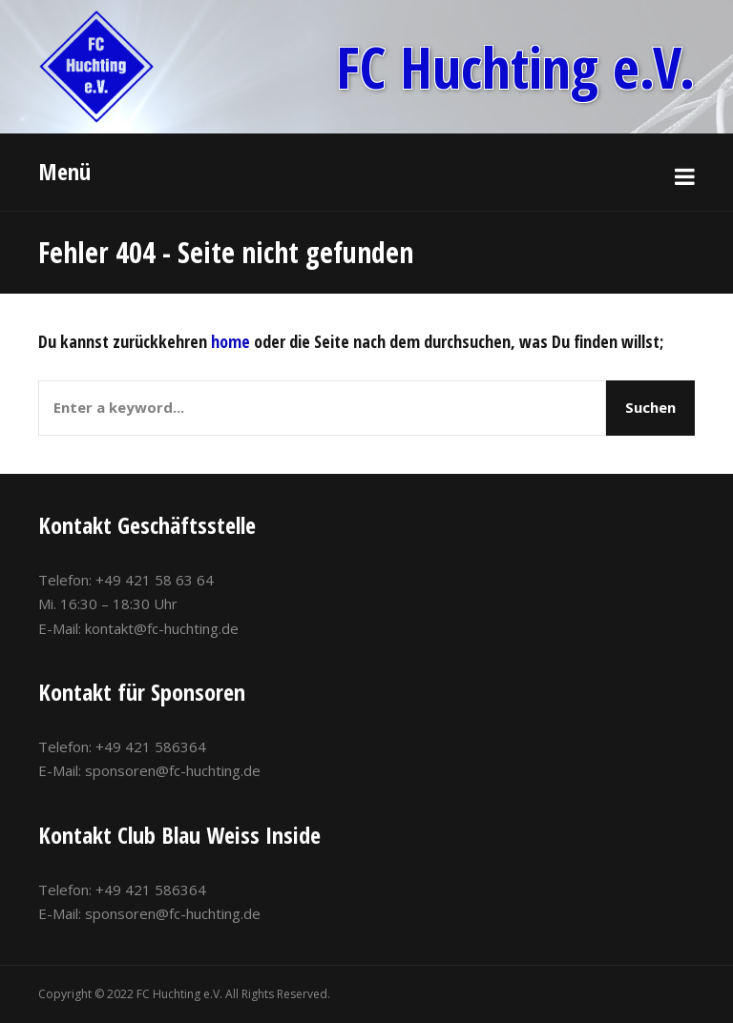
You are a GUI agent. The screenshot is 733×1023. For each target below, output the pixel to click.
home (230, 341)
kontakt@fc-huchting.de (162, 628)
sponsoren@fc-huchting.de (173, 770)
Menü (64, 171)
